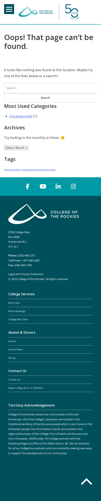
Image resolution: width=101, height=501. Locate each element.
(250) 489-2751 (26, 255)
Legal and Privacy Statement (25, 274)
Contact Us (17, 371)
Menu (9, 9)
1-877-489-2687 (30, 260)
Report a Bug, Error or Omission (25, 387)
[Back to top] (86, 482)
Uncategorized (20, 116)
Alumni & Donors (21, 332)
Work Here (14, 302)
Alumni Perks (15, 349)
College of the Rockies (49, 12)
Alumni (12, 341)
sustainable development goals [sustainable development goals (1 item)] (38, 169)
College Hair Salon (18, 319)
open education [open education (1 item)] (12, 169)
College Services (21, 294)
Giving (11, 357)
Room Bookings (16, 311)
